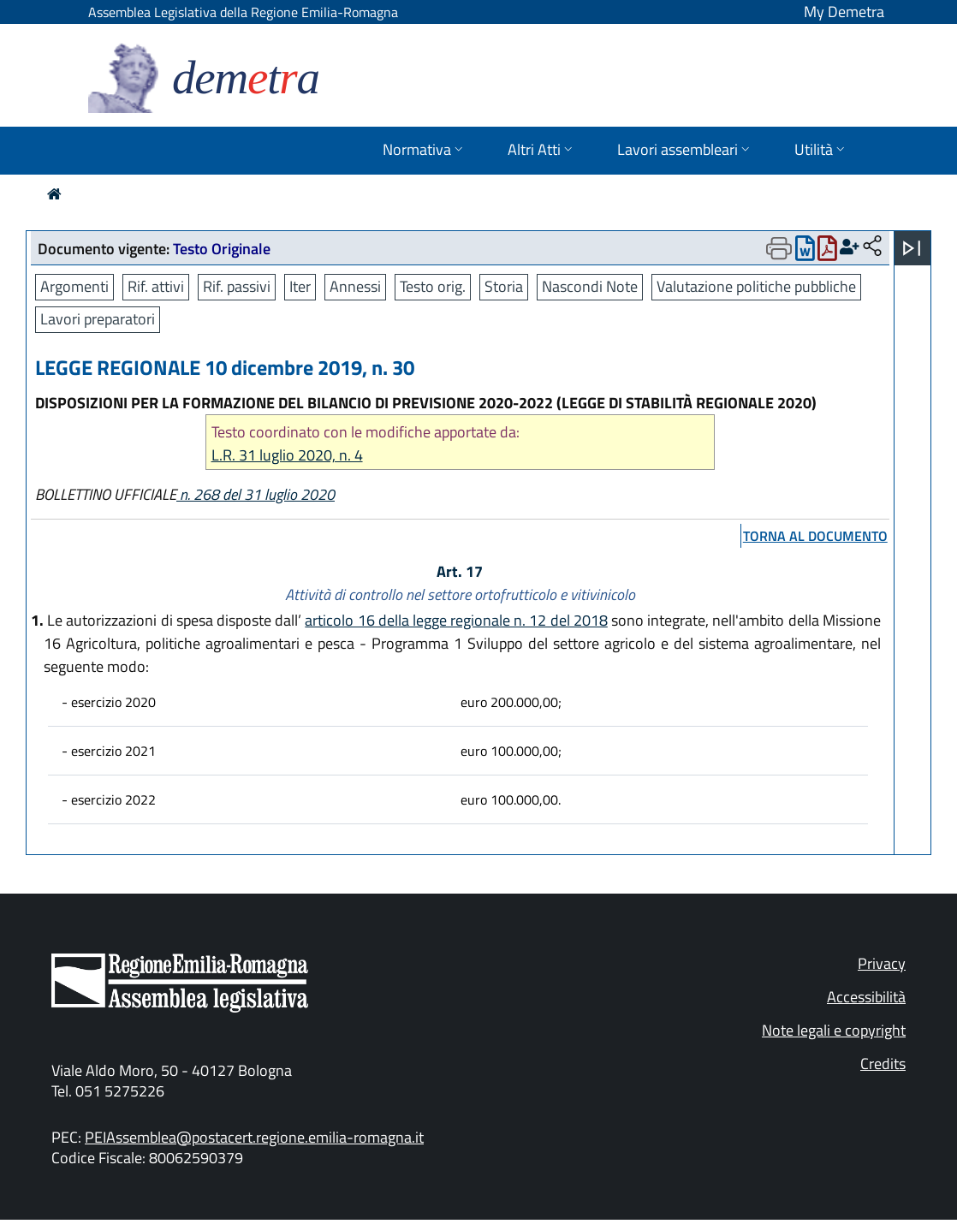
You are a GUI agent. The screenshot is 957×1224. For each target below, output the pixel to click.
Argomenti (74, 286)
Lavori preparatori (97, 318)
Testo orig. (433, 286)
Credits (883, 1063)
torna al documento (815, 536)
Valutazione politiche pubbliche (756, 286)
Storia (503, 286)
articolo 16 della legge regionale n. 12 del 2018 (456, 620)
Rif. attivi (156, 286)
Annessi (355, 286)
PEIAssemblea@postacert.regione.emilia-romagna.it (254, 1137)
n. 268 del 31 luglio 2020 (255, 494)
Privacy (882, 963)
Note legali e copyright (834, 1030)
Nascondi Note (590, 286)
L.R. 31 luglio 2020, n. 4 (287, 454)
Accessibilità (866, 996)
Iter (300, 286)
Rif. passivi (236, 286)
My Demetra (844, 11)
